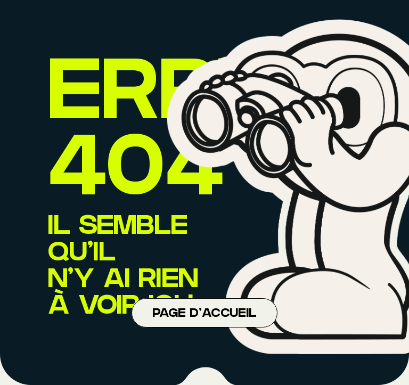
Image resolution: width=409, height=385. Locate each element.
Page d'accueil (204, 314)
